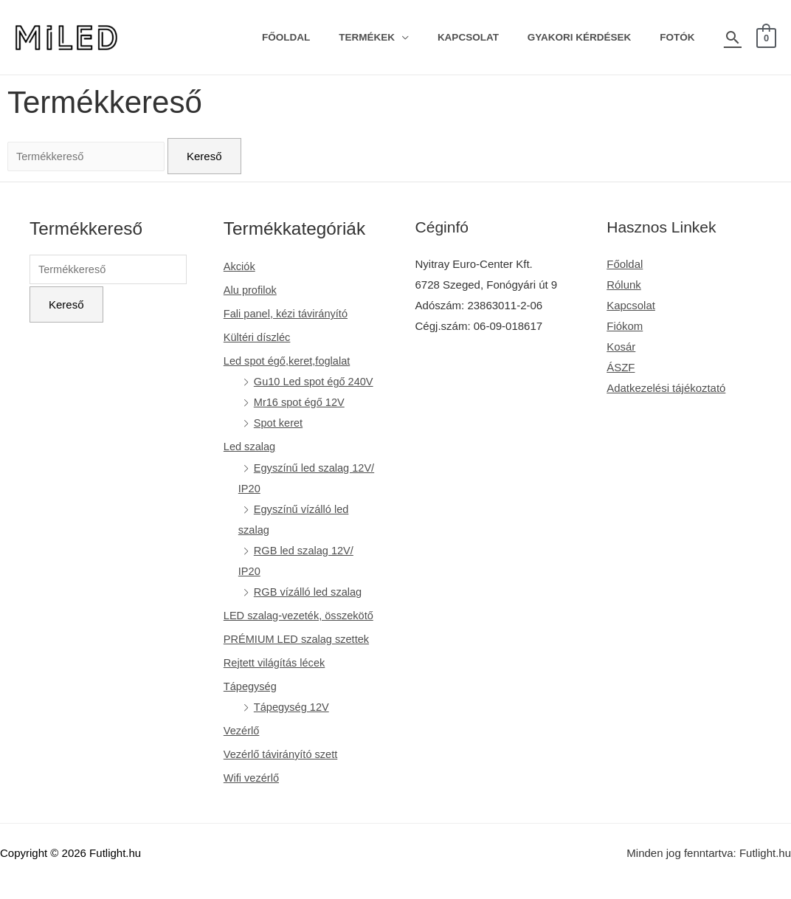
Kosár (621, 346)
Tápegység (252, 704)
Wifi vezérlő (254, 794)
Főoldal (326, 37)
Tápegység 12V (294, 724)
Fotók (681, 37)
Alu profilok (252, 289)
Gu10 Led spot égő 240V (317, 380)
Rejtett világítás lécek (277, 680)
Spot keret (280, 422)
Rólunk (624, 284)
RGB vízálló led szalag (311, 589)
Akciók (241, 266)
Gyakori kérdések (593, 37)
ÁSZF (621, 366)
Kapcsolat (490, 37)
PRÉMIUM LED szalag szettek (300, 656)
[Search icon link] (733, 37)
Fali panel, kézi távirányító (289, 313)
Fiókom (625, 326)
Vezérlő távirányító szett (283, 771)
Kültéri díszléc (259, 337)
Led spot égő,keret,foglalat (290, 360)
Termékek (398, 37)
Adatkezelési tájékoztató (667, 387)
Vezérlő (243, 748)
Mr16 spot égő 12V (302, 401)
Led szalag (252, 445)
